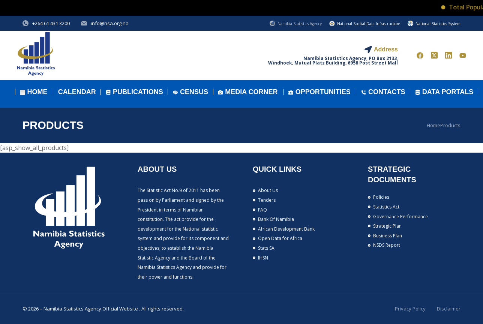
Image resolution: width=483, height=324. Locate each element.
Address (386, 49)
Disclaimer (448, 308)
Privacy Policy (410, 308)
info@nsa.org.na (110, 23)
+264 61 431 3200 (51, 23)
